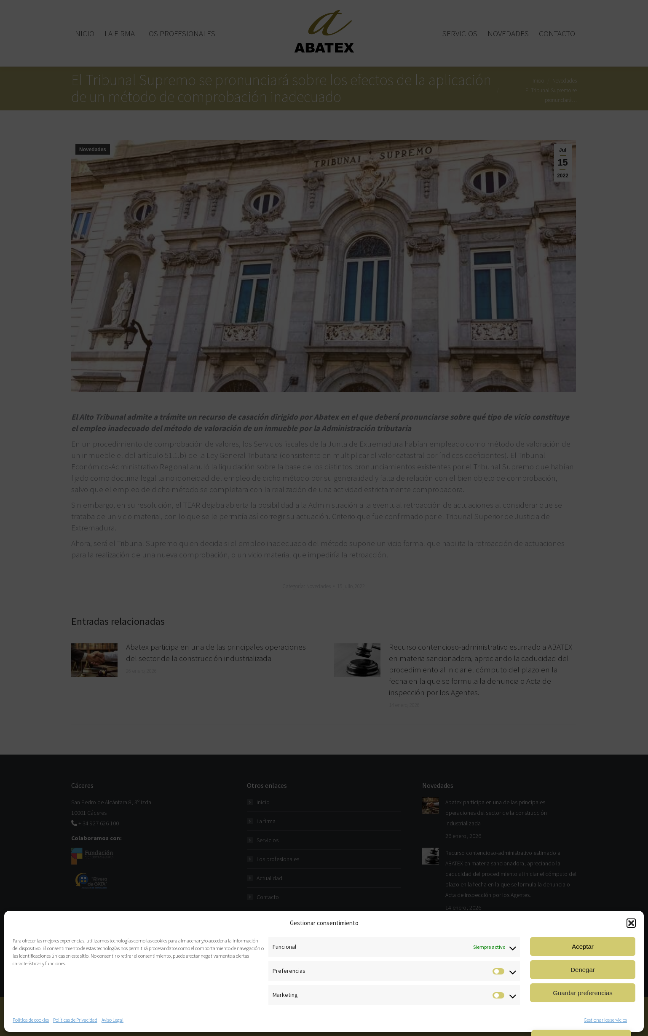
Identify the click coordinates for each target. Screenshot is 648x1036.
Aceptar (583, 946)
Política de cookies (31, 1020)
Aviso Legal (112, 1020)
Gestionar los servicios (605, 1020)
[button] (631, 923)
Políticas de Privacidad (75, 1020)
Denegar (582, 969)
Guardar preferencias (583, 992)
